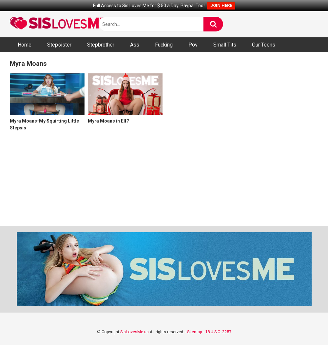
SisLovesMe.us (134, 331)
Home (24, 45)
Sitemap (194, 331)
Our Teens (263, 45)
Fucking (164, 45)
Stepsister (59, 45)
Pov (193, 45)
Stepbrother (100, 45)
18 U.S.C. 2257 (218, 331)
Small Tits (224, 45)
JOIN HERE (221, 5)
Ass (134, 45)
